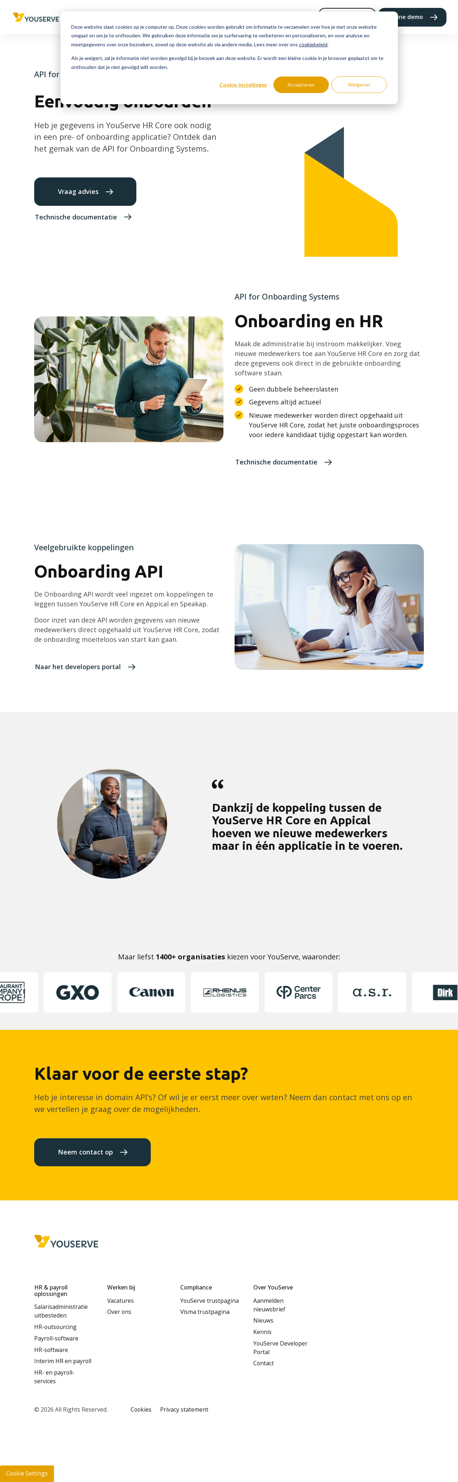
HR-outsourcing (55, 1327)
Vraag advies (78, 191)
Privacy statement (184, 1409)
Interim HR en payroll (62, 1361)
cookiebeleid (313, 44)
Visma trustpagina (205, 1312)
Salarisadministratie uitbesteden (61, 1311)
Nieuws (263, 1320)
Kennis (262, 1332)
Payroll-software (56, 1338)
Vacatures (120, 1301)
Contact (263, 1363)
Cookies (141, 1409)
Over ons (119, 1312)
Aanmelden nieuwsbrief (269, 1305)
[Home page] (36, 17)
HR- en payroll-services (54, 1376)
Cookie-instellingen (243, 85)
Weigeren (359, 85)
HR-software (51, 1350)
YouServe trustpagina (209, 1301)
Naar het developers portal (78, 666)
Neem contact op (85, 1152)
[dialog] (229, 57)
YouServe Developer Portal (280, 1347)
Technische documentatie (76, 217)
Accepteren (300, 85)
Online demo (405, 17)
